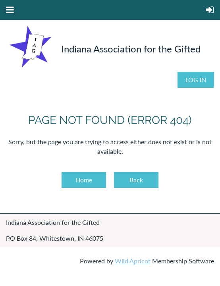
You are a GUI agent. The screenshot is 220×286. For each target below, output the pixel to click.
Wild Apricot (133, 261)
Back (136, 180)
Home (83, 180)
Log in (195, 79)
